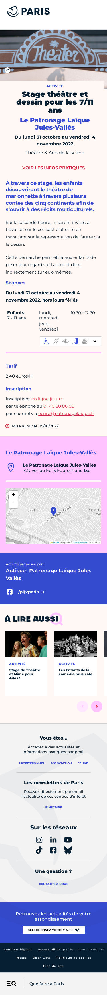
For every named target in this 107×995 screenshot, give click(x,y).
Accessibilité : (71, 949)
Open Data (42, 958)
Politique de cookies (74, 958)
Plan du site (53, 966)
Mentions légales (17, 949)
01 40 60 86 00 (58, 406)
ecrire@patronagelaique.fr (66, 413)
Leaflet (55, 542)
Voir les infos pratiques (53, 167)
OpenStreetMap (80, 542)
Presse (21, 958)
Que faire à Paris (46, 983)
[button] (53, 511)
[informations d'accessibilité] (70, 341)
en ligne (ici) (44, 398)
